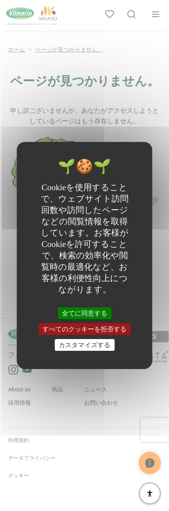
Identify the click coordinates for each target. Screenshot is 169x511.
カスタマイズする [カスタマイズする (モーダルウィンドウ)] (84, 344)
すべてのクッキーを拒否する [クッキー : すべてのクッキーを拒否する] (84, 329)
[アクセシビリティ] (150, 493)
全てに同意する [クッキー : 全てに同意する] (84, 312)
